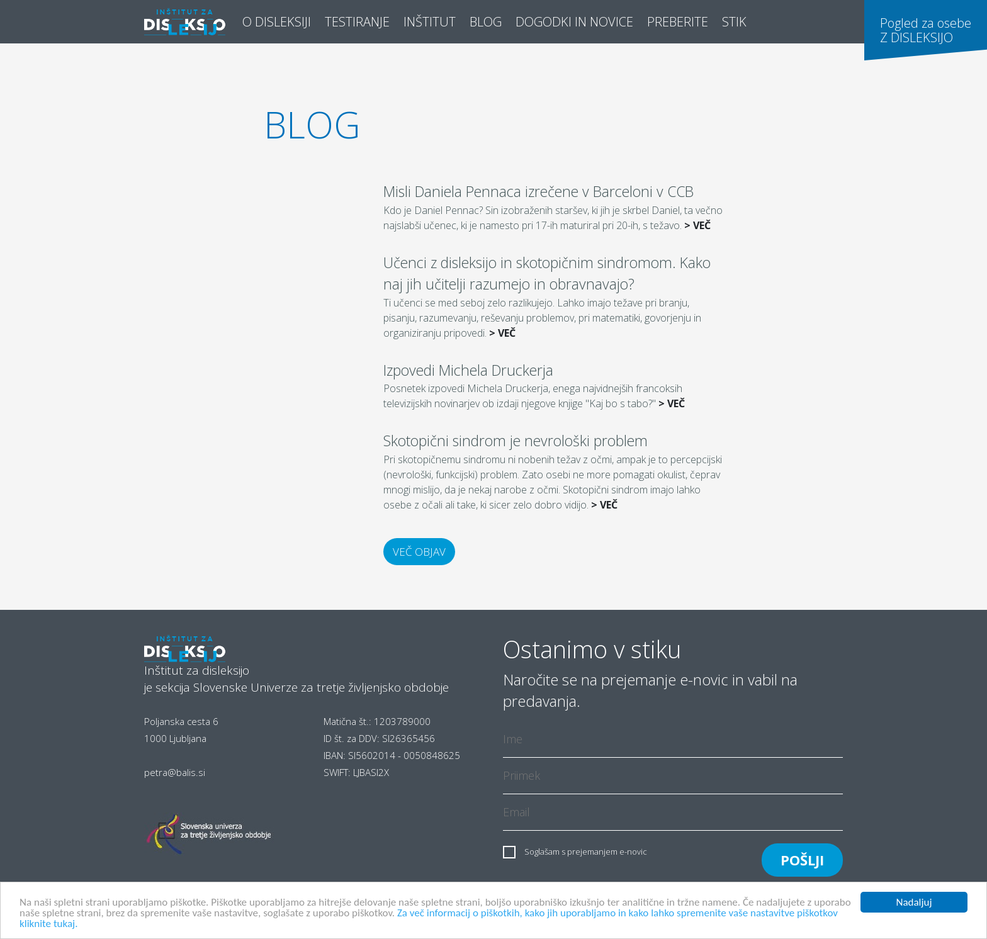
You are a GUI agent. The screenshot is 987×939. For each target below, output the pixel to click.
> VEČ (697, 225)
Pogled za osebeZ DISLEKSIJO (925, 30)
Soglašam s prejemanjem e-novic (585, 851)
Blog (489, 21)
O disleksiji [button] (276, 21)
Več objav (419, 551)
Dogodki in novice (574, 21)
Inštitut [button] (429, 21)
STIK (734, 21)
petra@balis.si (174, 772)
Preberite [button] (677, 21)
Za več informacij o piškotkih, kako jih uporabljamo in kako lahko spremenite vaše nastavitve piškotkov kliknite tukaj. (429, 919)
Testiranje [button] (357, 21)
